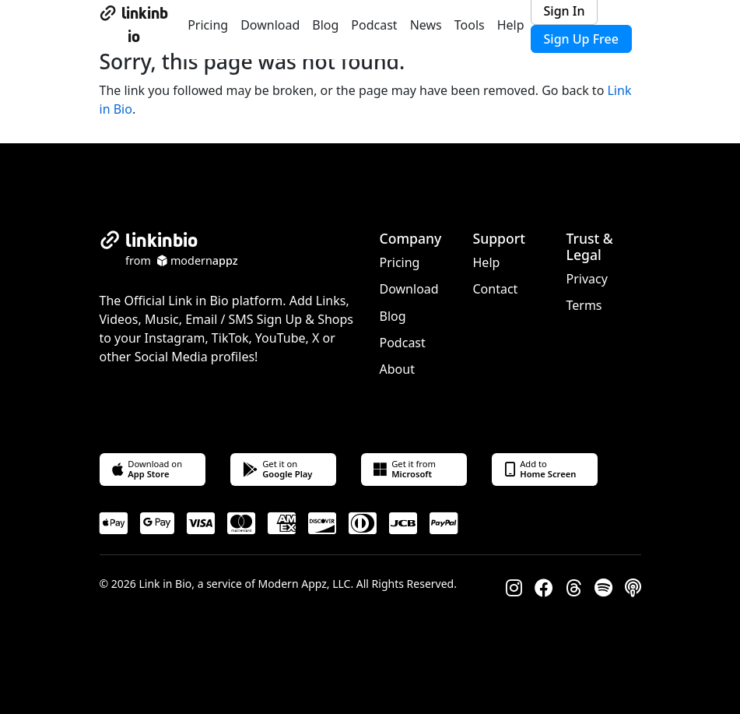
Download (270, 24)
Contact (495, 288)
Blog (325, 24)
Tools (469, 24)
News (426, 24)
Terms (584, 305)
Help (510, 24)
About (397, 369)
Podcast (374, 24)
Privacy (587, 278)
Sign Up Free (581, 38)
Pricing (208, 24)
